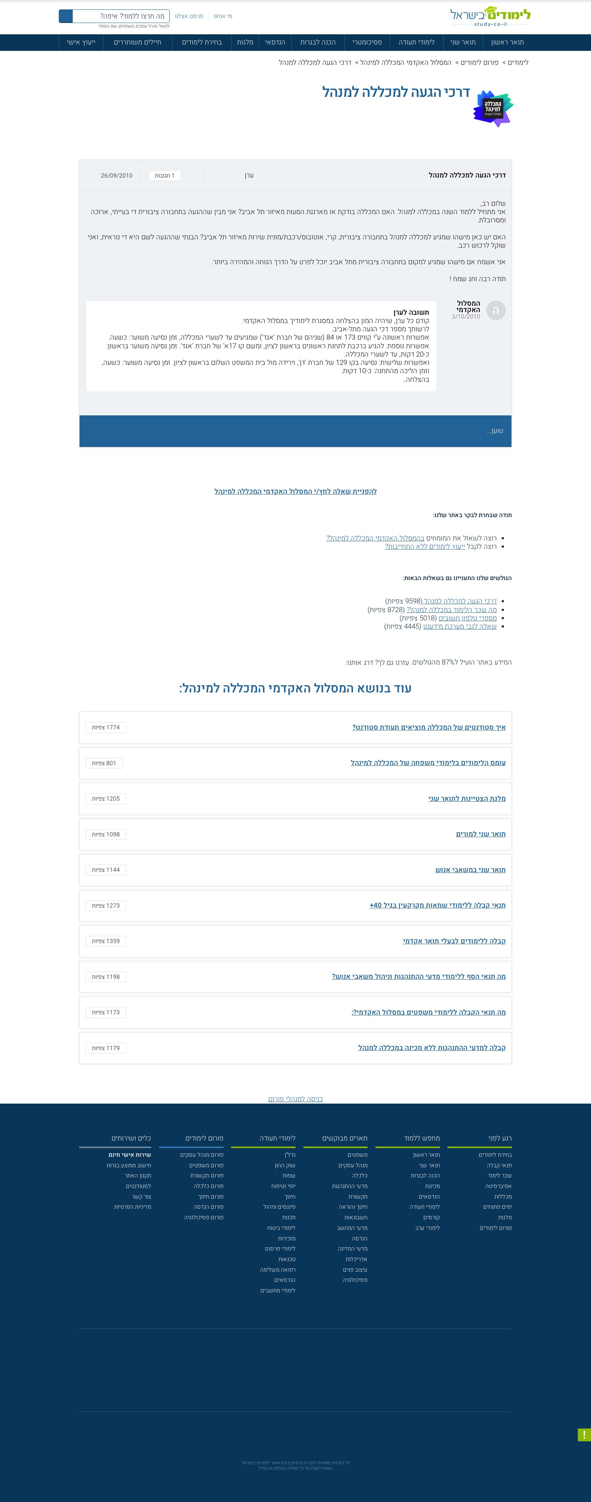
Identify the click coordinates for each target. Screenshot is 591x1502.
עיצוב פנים (355, 1270)
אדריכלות (356, 1259)
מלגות (245, 42)
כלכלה (359, 1175)
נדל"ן (290, 1155)
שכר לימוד (500, 1175)
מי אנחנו (222, 16)
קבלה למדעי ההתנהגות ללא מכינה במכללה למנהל (432, 1048)
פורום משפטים (206, 1165)
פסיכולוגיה (355, 1280)
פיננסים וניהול (279, 1207)
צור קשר (141, 1197)
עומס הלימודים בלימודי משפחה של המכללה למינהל (428, 763)
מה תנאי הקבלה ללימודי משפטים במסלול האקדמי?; (429, 1012)
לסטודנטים (138, 1186)
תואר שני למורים (481, 834)
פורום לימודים (480, 63)
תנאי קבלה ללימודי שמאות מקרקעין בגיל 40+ (438, 905)
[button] (295, 175)
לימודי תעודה (417, 42)
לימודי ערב (427, 1228)
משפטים (357, 1155)
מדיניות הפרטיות (132, 1207)
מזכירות (287, 1238)
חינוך (290, 1197)
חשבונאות (355, 1217)
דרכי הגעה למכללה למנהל (460, 601)
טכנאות (287, 1259)
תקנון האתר (138, 1175)
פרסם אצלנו (189, 16)
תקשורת (358, 1197)
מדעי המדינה (352, 1249)
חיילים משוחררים (137, 42)
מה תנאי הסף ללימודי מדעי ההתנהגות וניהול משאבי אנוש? (419, 977)
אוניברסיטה (498, 1186)
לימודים (518, 63)
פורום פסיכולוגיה (204, 1217)
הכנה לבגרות (318, 42)
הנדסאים (429, 1197)
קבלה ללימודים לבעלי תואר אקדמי (454, 941)
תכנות (289, 1217)
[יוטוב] (306, 1375)
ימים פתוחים (497, 1207)
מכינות (432, 1186)
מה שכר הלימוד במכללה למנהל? (452, 610)
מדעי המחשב (352, 1228)
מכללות (503, 1197)
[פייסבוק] (289, 1375)
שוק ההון (285, 1165)
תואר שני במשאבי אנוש (470, 870)
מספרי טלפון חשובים (468, 618)
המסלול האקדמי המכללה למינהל (406, 63)
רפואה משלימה (278, 1270)
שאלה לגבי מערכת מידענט (460, 627)
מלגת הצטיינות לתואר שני (467, 799)
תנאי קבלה (499, 1165)
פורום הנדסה (209, 1207)
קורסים (431, 1217)
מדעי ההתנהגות (349, 1186)
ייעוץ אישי (81, 42)
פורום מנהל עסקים (202, 1155)
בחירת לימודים (202, 42)
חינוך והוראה (353, 1207)
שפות (289, 1175)
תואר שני (463, 42)
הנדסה (359, 1238)
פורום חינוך (211, 1197)
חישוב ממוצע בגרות (129, 1165)
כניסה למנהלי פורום (295, 1099)
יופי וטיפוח (283, 1186)
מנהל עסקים (352, 1165)
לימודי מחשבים (278, 1290)
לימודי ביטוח (281, 1228)
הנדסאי (275, 42)
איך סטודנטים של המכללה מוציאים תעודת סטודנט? (429, 728)
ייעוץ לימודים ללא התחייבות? (425, 547)
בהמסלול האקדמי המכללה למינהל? (375, 538)
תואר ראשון (507, 42)
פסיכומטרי (367, 42)
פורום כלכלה (209, 1186)
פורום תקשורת (207, 1175)
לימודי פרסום (280, 1249)
